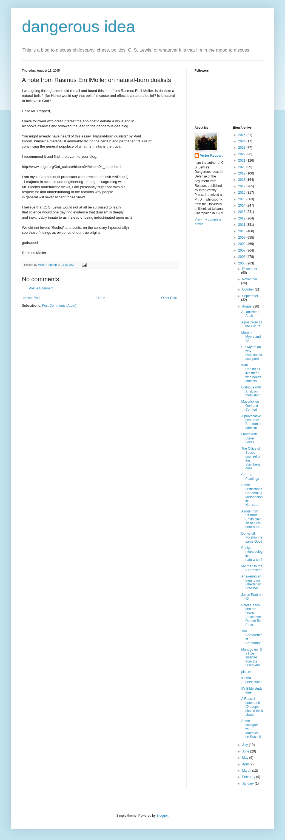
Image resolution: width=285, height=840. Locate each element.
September (250, 296)
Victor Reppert (211, 155)
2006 (242, 257)
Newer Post (31, 298)
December (249, 269)
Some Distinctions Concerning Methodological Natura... (252, 495)
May (245, 758)
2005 (242, 263)
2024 (242, 141)
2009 (242, 237)
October (248, 289)
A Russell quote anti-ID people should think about (252, 707)
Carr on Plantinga (250, 477)
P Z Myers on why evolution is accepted (251, 353)
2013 (242, 212)
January (248, 783)
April (245, 764)
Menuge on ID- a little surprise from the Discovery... (252, 657)
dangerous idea (78, 26)
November (249, 279)
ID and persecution (251, 680)
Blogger (162, 816)
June (246, 751)
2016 (242, 193)
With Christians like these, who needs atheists (251, 373)
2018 (242, 180)
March (247, 771)
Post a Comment (41, 288)
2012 (242, 218)
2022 (242, 154)
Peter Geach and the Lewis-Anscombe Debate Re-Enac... (251, 615)
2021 (242, 160)
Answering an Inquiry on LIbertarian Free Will (251, 582)
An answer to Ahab (250, 314)
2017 (242, 186)
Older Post (169, 298)
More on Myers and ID (251, 337)
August (247, 306)
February (249, 777)
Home (100, 298)
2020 (242, 167)
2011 (242, 225)
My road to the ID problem (251, 568)
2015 (242, 199)
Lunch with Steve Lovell (249, 438)
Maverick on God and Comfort (250, 405)
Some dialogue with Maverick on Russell (251, 729)
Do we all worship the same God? (251, 537)
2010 (242, 231)
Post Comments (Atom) (59, 306)
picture (246, 672)
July (245, 745)
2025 (242, 135)
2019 (242, 173)
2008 (242, 244)
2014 (242, 205)
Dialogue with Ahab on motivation (251, 391)
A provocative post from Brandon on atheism (251, 422)
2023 (242, 148)
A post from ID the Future (251, 324)
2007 (242, 250)
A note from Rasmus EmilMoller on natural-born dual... (251, 519)
